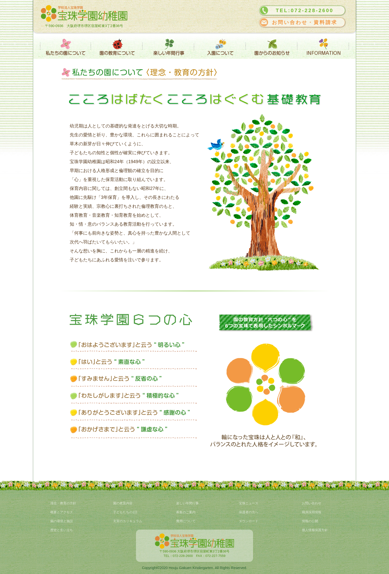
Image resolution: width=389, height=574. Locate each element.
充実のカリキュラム (127, 521)
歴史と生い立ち (61, 530)
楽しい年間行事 (187, 503)
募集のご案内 (185, 512)
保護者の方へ (248, 512)
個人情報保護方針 (315, 530)
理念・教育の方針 (63, 503)
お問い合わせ (311, 503)
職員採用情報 (311, 512)
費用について (185, 521)
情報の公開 (310, 521)
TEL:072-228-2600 (305, 10)
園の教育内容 (122, 503)
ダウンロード (248, 521)
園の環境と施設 (61, 521)
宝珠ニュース (248, 503)
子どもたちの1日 (125, 512)
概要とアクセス (61, 512)
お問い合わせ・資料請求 (304, 22)
